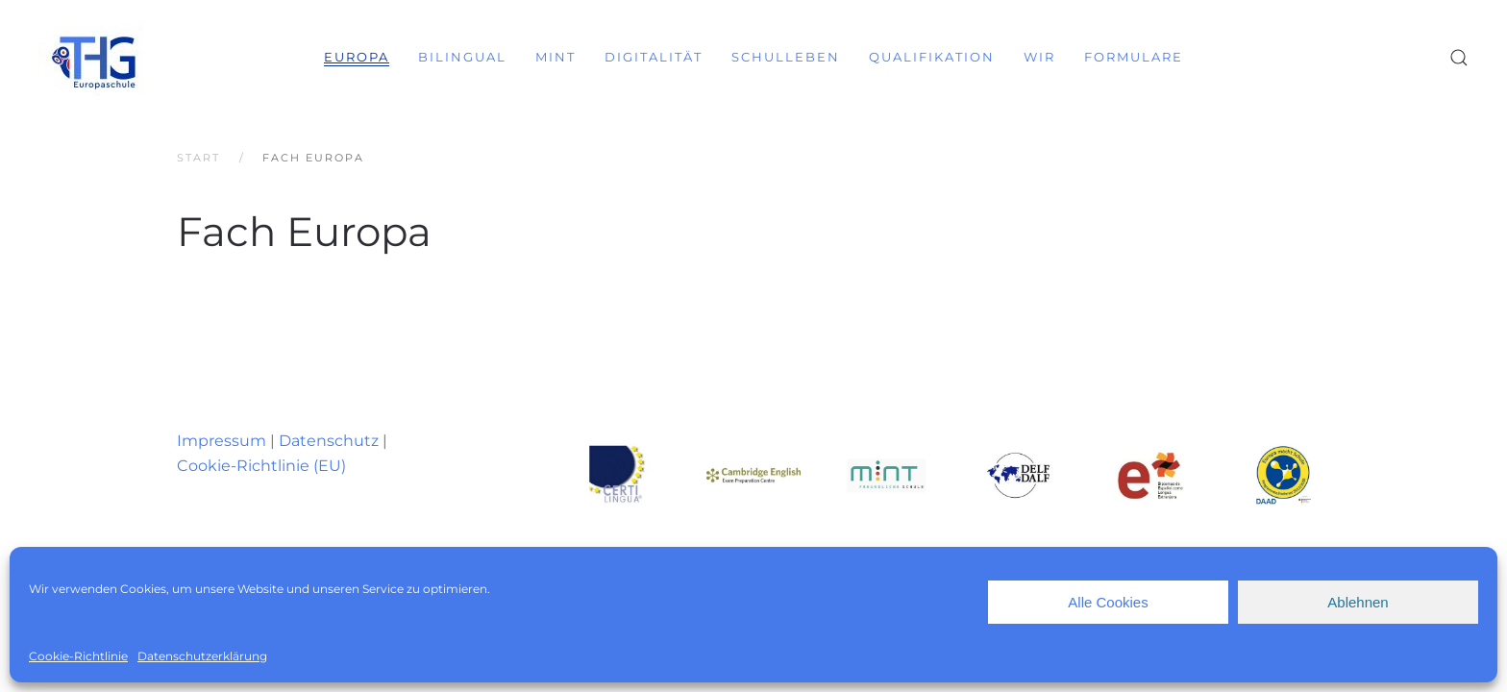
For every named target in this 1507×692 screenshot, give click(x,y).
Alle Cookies (1108, 602)
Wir (1039, 56)
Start (198, 157)
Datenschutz (329, 441)
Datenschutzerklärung (202, 656)
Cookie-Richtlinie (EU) (261, 466)
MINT (555, 56)
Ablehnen (1357, 602)
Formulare (1133, 56)
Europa (356, 56)
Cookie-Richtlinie (78, 656)
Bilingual (462, 56)
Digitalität (654, 56)
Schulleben (785, 56)
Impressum (221, 441)
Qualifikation (932, 56)
